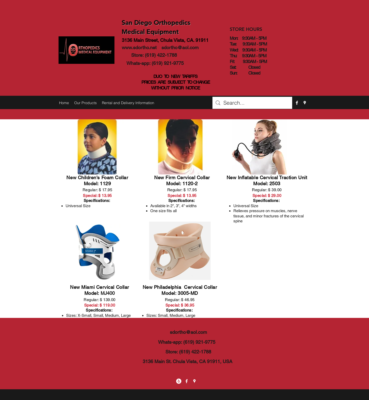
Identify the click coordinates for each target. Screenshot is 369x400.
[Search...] (252, 103)
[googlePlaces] (304, 102)
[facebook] (296, 102)
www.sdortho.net (139, 47)
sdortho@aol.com (180, 47)
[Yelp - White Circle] (178, 381)
